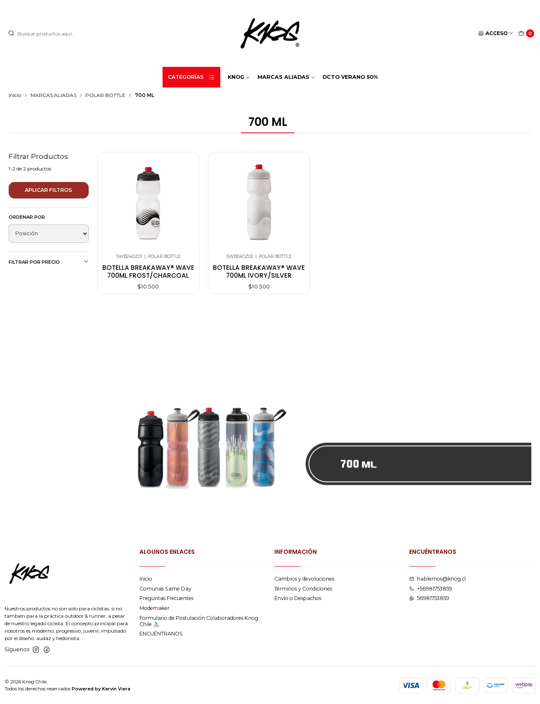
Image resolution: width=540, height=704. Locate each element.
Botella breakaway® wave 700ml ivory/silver (259, 271)
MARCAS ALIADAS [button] (286, 77)
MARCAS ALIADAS (53, 95)
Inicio (15, 95)
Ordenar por (27, 217)
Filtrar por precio (49, 262)
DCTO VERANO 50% (350, 77)
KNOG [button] (239, 77)
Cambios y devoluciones (304, 579)
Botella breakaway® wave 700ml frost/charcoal (148, 271)
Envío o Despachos (297, 598)
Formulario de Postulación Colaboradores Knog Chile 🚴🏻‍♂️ (198, 621)
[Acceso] (496, 33)
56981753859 (429, 598)
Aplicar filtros (48, 190)
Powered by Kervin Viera (101, 689)
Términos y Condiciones (303, 589)
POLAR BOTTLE (105, 95)
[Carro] (526, 33)
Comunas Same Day (165, 589)
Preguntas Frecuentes (166, 598)
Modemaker (154, 608)
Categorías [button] (191, 77)
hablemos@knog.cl (437, 579)
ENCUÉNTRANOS (161, 634)
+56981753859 (430, 589)
